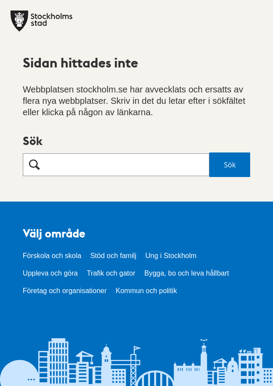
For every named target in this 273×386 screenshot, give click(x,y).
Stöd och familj (113, 255)
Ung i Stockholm (171, 255)
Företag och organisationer (65, 290)
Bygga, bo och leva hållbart (186, 273)
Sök (33, 140)
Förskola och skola (52, 255)
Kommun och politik (146, 290)
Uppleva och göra (50, 273)
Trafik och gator (111, 273)
